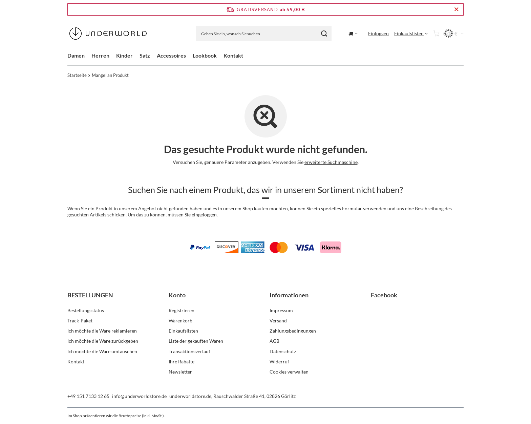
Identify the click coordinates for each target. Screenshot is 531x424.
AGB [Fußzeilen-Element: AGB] (274, 341)
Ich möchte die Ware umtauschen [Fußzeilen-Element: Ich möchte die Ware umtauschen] (102, 351)
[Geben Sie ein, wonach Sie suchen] (264, 33)
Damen (76, 55)
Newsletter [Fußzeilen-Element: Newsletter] (180, 372)
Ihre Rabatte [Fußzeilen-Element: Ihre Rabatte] (181, 361)
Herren (100, 55)
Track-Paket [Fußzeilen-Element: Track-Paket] (79, 320)
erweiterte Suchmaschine (331, 162)
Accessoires (171, 55)
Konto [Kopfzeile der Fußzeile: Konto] (177, 295)
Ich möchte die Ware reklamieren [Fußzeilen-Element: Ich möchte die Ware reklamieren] (102, 331)
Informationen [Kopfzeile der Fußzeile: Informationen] (289, 295)
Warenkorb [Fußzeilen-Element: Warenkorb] (180, 320)
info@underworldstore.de (139, 396)
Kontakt (233, 55)
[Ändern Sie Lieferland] (353, 33)
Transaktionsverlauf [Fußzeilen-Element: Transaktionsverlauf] (189, 351)
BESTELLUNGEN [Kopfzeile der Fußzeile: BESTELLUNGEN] (90, 295)
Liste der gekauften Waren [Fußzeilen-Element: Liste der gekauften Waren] (196, 341)
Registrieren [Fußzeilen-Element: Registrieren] (181, 310)
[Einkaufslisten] (411, 33)
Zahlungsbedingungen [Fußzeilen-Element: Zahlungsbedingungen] (293, 331)
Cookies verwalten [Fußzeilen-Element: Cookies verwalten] (289, 372)
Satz (145, 55)
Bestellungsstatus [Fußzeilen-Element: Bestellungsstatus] (85, 310)
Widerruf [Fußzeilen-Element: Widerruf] (279, 361)
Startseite (77, 75)
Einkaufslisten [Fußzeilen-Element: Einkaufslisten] (183, 331)
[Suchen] (324, 33)
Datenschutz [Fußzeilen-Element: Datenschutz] (283, 351)
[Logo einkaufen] (108, 33)
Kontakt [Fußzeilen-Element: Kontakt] (75, 361)
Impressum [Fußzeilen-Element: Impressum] (281, 310)
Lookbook (205, 55)
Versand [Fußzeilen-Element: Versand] (278, 320)
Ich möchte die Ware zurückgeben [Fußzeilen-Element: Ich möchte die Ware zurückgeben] (102, 341)
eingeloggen (204, 214)
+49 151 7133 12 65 (88, 396)
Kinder (124, 55)
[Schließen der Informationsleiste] (456, 9)
